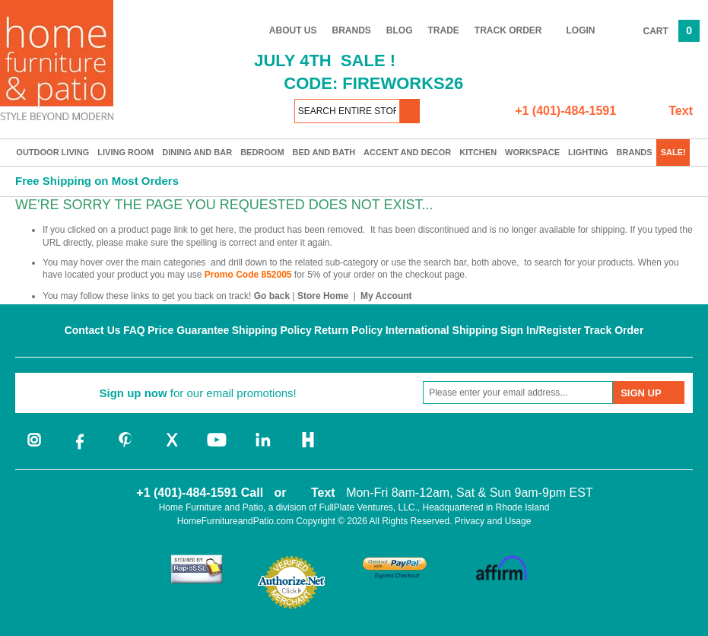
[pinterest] (125, 448)
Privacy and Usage (493, 521)
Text (680, 110)
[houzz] (308, 448)
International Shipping (442, 330)
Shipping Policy (272, 330)
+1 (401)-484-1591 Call (199, 492)
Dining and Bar (197, 152)
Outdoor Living (52, 152)
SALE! (673, 152)
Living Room (125, 152)
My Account (386, 296)
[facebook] (79, 448)
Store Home (322, 296)
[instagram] (34, 448)
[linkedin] (262, 448)
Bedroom (262, 152)
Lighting (588, 152)
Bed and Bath (324, 152)
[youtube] (216, 448)
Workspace (532, 152)
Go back (272, 296)
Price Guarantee (188, 330)
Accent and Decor (407, 152)
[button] (410, 111)
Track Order (508, 30)
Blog (399, 30)
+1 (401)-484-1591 (565, 110)
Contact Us (93, 330)
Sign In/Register (541, 330)
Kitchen (478, 152)
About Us (293, 30)
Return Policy (348, 330)
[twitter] (171, 448)
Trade (443, 30)
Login (581, 30)
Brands (351, 30)
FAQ (134, 330)
